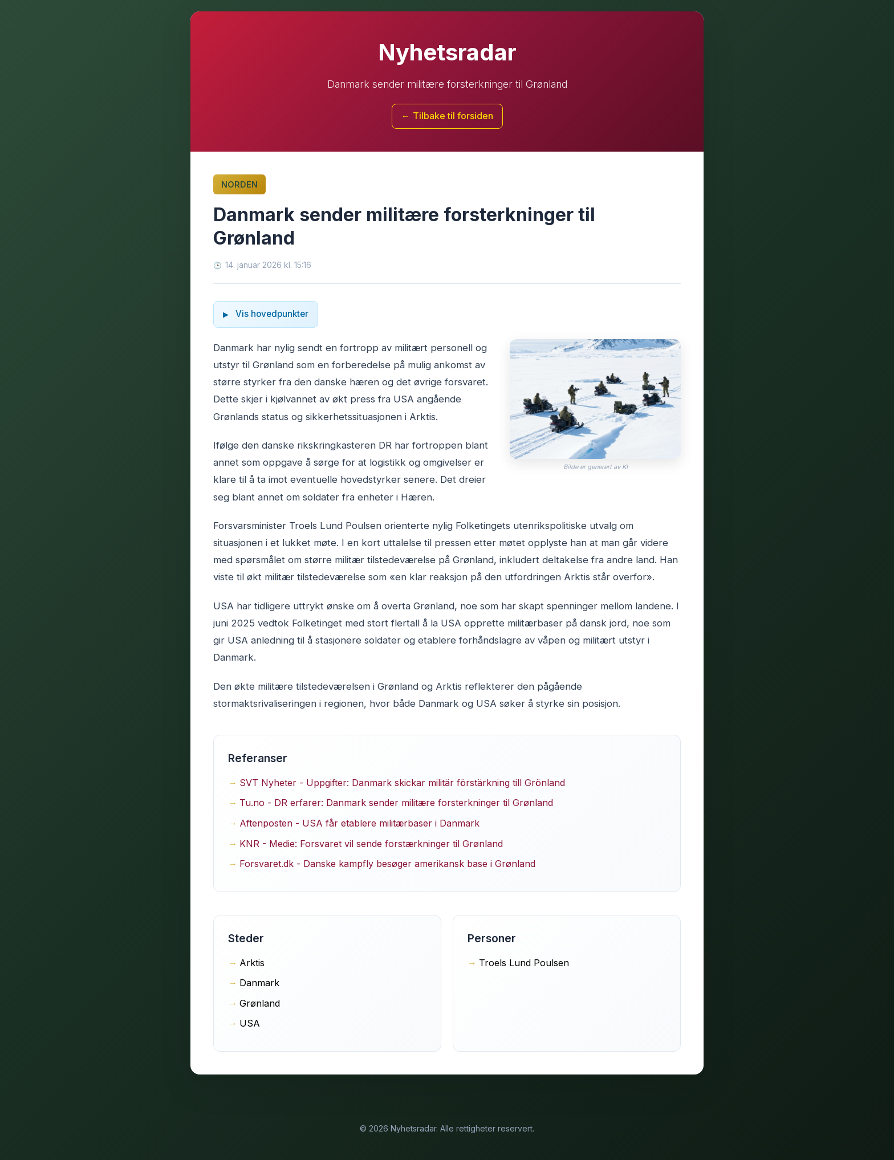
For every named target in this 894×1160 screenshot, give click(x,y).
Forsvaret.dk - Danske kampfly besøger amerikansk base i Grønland (387, 863)
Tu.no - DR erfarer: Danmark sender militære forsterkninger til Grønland (396, 802)
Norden (239, 184)
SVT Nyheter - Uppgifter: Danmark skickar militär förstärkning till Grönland (402, 782)
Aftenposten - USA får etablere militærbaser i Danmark (359, 823)
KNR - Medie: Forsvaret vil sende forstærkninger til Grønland (371, 843)
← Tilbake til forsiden (447, 115)
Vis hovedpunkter (270, 313)
